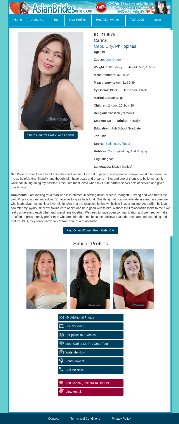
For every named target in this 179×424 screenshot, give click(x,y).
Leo (108, 59)
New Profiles (78, 19)
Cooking (113, 151)
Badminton (112, 143)
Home (18, 19)
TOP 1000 (137, 19)
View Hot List (74, 391)
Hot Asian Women (108, 19)
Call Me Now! (75, 370)
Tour (56, 19)
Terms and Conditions (85, 418)
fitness (126, 143)
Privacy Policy (121, 418)
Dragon (117, 59)
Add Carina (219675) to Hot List (87, 383)
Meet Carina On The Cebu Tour (87, 343)
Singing (142, 151)
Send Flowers (75, 361)
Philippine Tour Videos (81, 335)
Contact (53, 418)
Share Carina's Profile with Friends (50, 135)
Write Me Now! (76, 352)
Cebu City (103, 46)
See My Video (75, 326)
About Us (37, 19)
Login (157, 19)
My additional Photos (80, 317)
